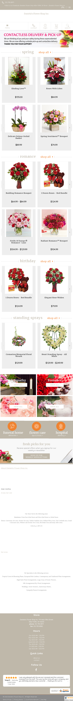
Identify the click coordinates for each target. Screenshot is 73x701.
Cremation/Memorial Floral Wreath (19, 355)
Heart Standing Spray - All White (54, 355)
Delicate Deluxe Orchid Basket (18, 137)
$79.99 (54, 306)
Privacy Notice (18, 699)
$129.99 (18, 362)
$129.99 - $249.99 (54, 362)
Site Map (43, 699)
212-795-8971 (9, 2)
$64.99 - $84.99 (18, 201)
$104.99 (54, 249)
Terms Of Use (7, 699)
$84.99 (54, 97)
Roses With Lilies (54, 88)
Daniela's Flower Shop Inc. (36, 14)
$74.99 (54, 144)
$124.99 (54, 201)
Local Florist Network (32, 699)
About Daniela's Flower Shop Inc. (14, 468)
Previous (3, 79)
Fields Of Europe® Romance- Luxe (18, 242)
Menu (7, 28)
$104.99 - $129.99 (18, 249)
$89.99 (18, 144)
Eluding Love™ (19, 88)
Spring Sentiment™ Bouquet (54, 136)
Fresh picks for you (36, 447)
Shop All (44, 52)
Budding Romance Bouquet (19, 193)
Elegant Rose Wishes (54, 297)
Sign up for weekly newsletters (36, 456)
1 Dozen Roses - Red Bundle (54, 193)
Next (70, 79)
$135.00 (19, 97)
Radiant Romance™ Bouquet (54, 241)
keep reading (6, 489)
